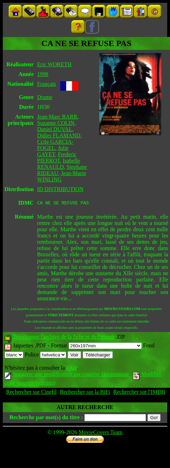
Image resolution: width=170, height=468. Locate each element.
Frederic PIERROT (57, 157)
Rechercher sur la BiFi (85, 393)
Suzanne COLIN (56, 123)
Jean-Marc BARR (57, 117)
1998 (42, 74)
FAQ (71, 369)
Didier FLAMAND (58, 135)
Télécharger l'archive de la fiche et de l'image (63, 338)
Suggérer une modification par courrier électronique (67, 375)
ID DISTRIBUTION (60, 189)
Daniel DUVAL (54, 129)
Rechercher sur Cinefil (31, 393)
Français (46, 84)
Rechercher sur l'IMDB (139, 393)
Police (45, 355)
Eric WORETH (54, 64)
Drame (45, 97)
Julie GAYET (53, 151)
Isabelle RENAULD (58, 164)
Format (96, 346)
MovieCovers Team (101, 433)
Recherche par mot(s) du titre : (46, 418)
